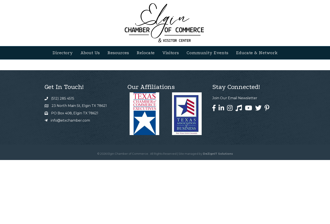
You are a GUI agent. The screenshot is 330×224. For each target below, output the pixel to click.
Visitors (170, 52)
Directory (62, 52)
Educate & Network (257, 52)
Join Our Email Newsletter (234, 162)
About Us (90, 52)
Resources (118, 52)
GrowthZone (176, 118)
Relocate (146, 52)
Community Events (207, 52)
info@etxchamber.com (70, 184)
